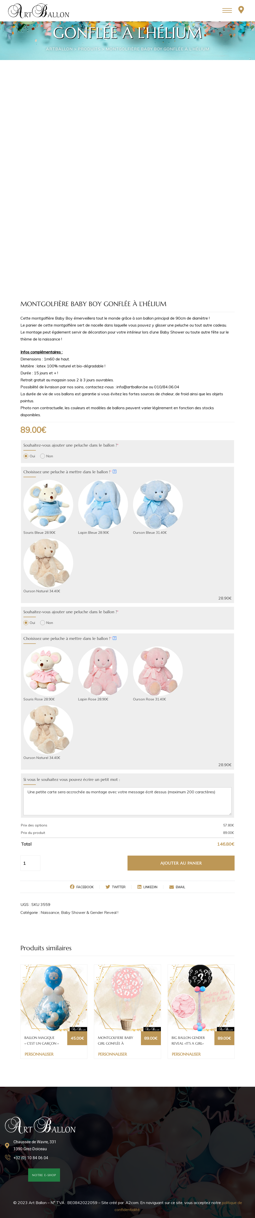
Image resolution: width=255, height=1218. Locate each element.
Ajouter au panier (181, 863)
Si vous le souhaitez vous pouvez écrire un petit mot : (71, 779)
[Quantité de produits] (27, 863)
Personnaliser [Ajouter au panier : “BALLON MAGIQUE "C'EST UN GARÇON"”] (39, 1054)
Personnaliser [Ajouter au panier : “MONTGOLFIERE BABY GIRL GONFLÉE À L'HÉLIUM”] (112, 1054)
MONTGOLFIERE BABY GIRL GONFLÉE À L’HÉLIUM (115, 1040)
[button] (44, 1175)
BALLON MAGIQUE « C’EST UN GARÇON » (41, 1040)
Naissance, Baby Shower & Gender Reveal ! (79, 912)
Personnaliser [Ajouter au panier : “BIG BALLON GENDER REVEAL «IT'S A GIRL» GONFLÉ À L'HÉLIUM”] (186, 1054)
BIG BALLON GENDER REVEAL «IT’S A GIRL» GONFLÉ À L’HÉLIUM (188, 1040)
